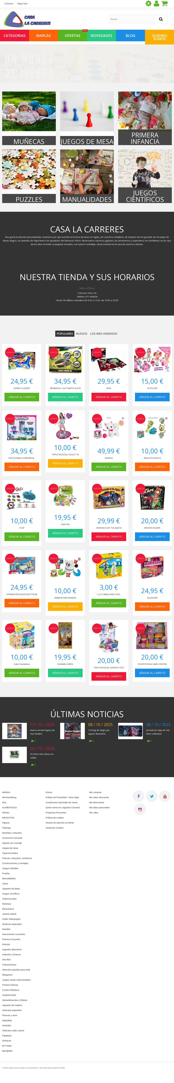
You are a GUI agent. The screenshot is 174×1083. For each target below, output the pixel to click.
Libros (5, 883)
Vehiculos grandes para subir (16, 969)
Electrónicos (8, 909)
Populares (65, 334)
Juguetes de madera (12, 1005)
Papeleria (6, 1035)
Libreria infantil (9, 914)
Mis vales (93, 812)
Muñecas (6, 904)
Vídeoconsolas (9, 898)
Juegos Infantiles (10, 868)
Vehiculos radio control (13, 1030)
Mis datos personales (99, 807)
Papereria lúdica (10, 853)
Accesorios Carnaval (12, 838)
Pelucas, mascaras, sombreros (17, 858)
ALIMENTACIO (9, 807)
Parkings (6, 828)
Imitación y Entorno (11, 954)
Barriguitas (7, 1051)
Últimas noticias (87, 714)
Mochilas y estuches (12, 833)
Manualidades (9, 878)
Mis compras (95, 792)
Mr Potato (7, 1045)
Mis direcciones (96, 802)
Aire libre (6, 959)
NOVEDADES (101, 35)
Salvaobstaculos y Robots (14, 1000)
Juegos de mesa (10, 848)
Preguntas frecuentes (56, 812)
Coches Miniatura (10, 990)
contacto (8, 3)
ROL (4, 802)
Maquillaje (7, 1020)
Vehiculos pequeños (12, 1010)
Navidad (6, 929)
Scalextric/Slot (9, 995)
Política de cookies (55, 817)
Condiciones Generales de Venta (61, 802)
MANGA (6, 792)
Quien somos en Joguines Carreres (63, 807)
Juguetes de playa (11, 888)
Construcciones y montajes (15, 863)
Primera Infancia (10, 985)
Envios (49, 792)
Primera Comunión (11, 939)
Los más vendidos (103, 334)
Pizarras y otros (9, 1015)
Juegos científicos (10, 893)
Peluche (6, 944)
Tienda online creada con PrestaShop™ (23, 1068)
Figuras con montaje (12, 843)
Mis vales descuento (99, 797)
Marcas (43, 35)
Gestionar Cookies (55, 828)
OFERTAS (76, 34)
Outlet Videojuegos (11, 919)
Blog (130, 35)
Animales (6, 1025)
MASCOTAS (8, 817)
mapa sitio (22, 3)
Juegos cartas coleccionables (16, 980)
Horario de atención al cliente (60, 822)
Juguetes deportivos (12, 949)
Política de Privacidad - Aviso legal (62, 797)
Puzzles (6, 873)
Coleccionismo (9, 964)
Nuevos (81, 334)
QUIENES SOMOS (159, 37)
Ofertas (5, 812)
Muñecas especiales (12, 924)
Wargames (7, 975)
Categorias (15, 35)
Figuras (5, 822)
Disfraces (6, 1040)
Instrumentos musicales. (14, 934)
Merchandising (9, 797)
